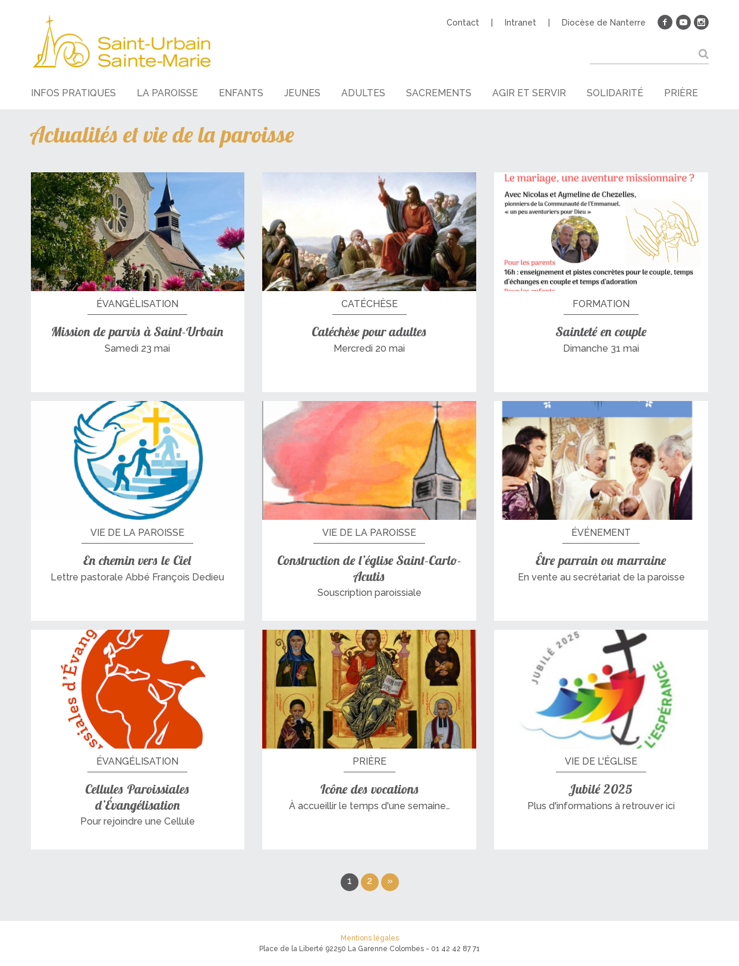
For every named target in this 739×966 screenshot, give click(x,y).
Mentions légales (370, 938)
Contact (462, 22)
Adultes (363, 93)
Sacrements (438, 93)
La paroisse (167, 93)
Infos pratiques (73, 93)
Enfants (241, 93)
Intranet (520, 22)
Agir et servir (529, 93)
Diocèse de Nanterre (604, 22)
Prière (681, 93)
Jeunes (302, 93)
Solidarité (615, 93)
